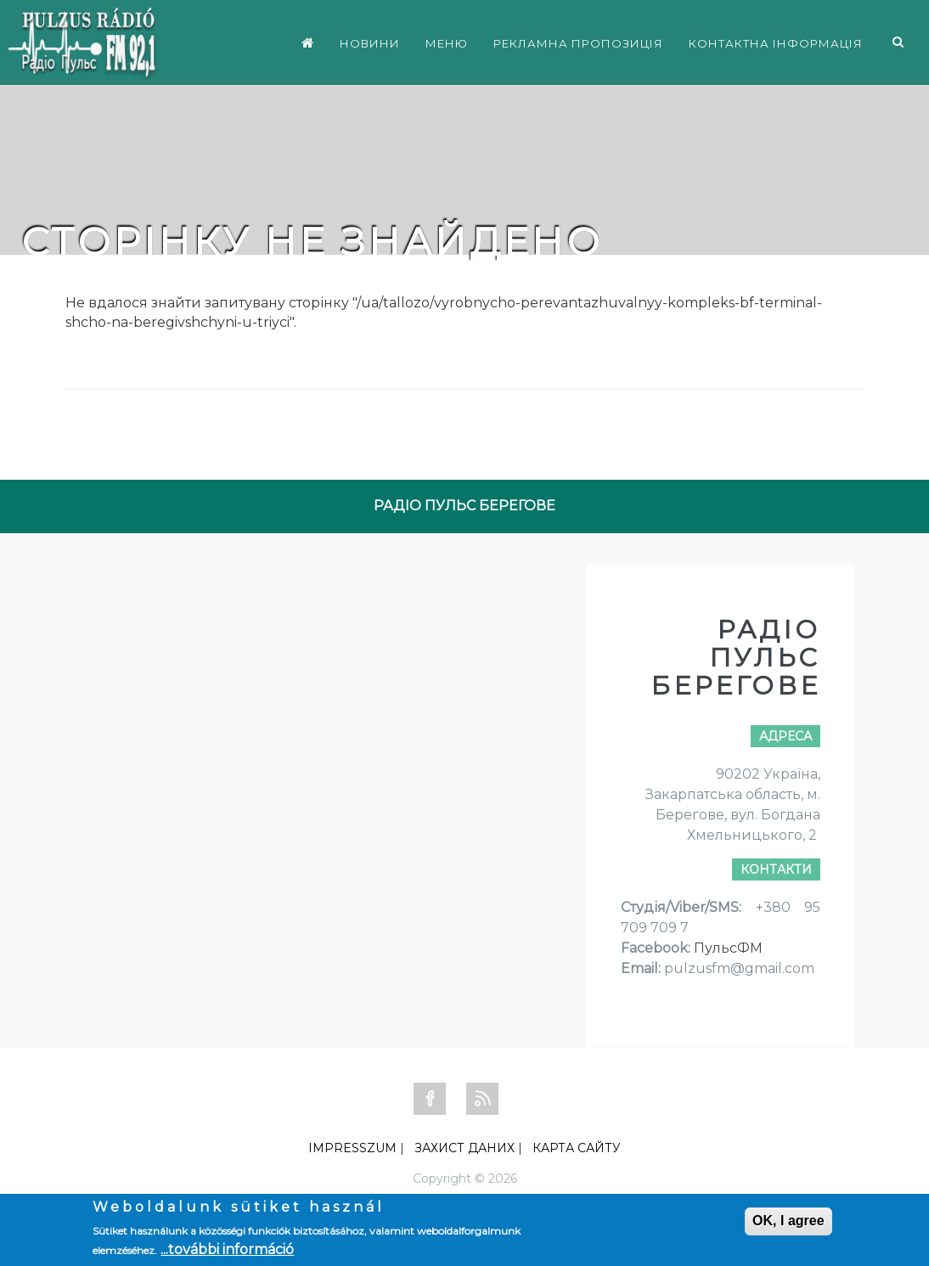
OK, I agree (788, 1220)
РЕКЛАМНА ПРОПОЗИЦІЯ (578, 43)
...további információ (227, 1249)
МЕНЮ (446, 43)
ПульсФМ (728, 948)
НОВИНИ (370, 43)
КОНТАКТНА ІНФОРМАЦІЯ (776, 43)
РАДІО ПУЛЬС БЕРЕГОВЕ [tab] (464, 506)
